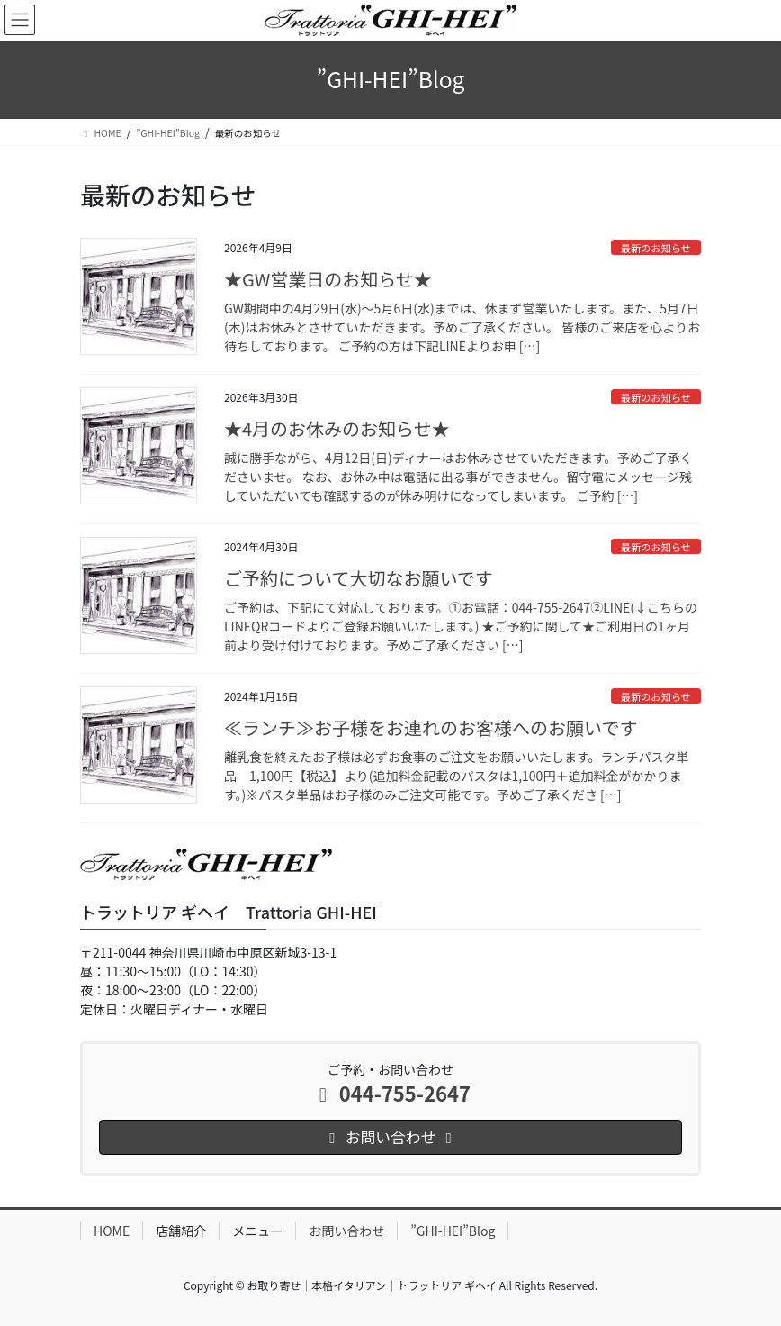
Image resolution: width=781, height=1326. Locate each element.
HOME (112, 1231)
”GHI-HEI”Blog (452, 1231)
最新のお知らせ (656, 248)
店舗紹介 (181, 1231)
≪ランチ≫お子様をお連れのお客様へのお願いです (430, 727)
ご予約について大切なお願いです (358, 578)
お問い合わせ (346, 1231)
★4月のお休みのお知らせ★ (337, 428)
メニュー (257, 1231)
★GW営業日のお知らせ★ (328, 279)
